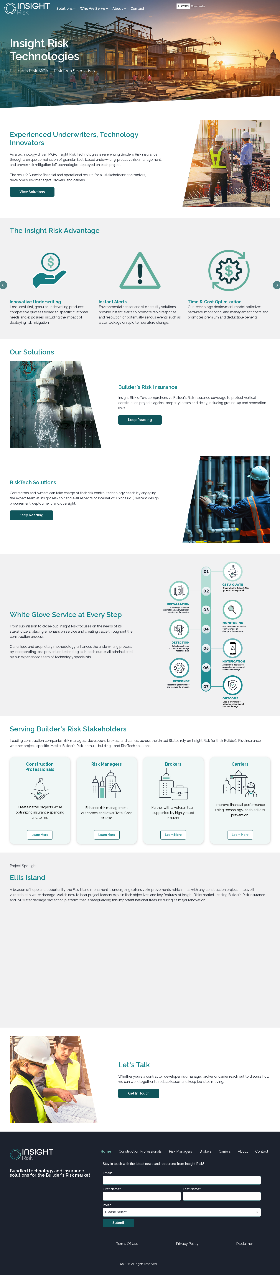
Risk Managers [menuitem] (180, 1151)
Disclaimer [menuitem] (244, 1244)
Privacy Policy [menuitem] (187, 1244)
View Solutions (32, 192)
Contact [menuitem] (137, 8)
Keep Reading (140, 420)
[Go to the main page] (27, 9)
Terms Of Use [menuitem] (127, 1244)
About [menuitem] (117, 8)
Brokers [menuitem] (205, 1151)
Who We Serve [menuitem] (92, 8)
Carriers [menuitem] (225, 1151)
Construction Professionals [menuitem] (140, 1151)
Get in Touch (139, 1093)
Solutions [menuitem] (64, 8)
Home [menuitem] (106, 1151)
